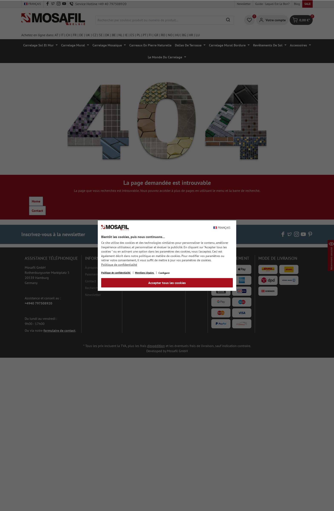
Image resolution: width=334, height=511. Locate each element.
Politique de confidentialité (119, 265)
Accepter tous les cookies (167, 283)
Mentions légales (144, 272)
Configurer (164, 272)
